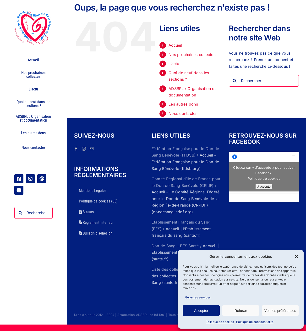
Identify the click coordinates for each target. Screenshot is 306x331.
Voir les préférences (280, 311)
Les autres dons (183, 104)
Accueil (175, 45)
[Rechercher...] (33, 213)
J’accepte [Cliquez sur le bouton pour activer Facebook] (264, 186)
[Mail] (91, 149)
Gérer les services (198, 297)
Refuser (241, 311)
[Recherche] (20, 213)
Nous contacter (183, 113)
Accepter (201, 311)
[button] (296, 256)
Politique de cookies (220, 322)
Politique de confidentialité (254, 322)
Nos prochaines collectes (192, 54)
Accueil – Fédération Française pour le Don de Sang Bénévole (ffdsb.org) (185, 162)
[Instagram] (84, 149)
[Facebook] (76, 149)
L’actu (174, 63)
